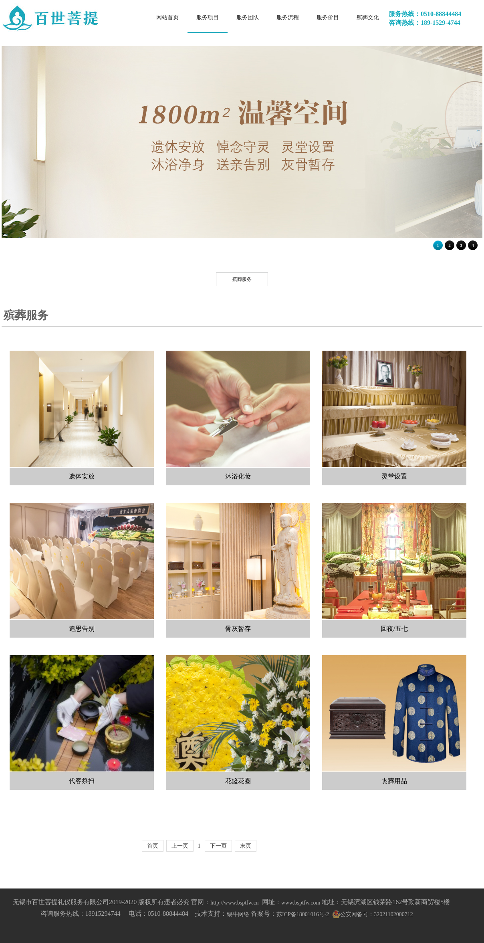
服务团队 (247, 17)
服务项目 (207, 17)
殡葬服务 (242, 279)
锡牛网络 (238, 914)
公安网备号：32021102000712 (376, 914)
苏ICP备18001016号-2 (302, 914)
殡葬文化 (368, 17)
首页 (152, 846)
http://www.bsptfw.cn (234, 903)
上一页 (179, 846)
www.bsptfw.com (301, 903)
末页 (245, 846)
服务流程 (287, 17)
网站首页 (167, 17)
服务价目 (328, 17)
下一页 (218, 846)
